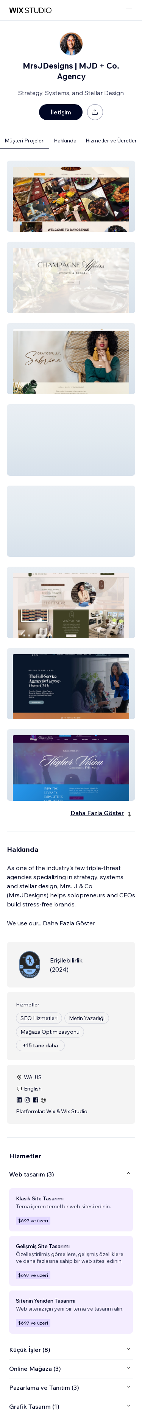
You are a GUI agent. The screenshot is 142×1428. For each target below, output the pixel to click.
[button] (71, 196)
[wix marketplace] (30, 10)
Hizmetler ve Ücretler (111, 140)
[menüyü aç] (129, 10)
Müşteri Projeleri (25, 140)
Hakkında (65, 140)
